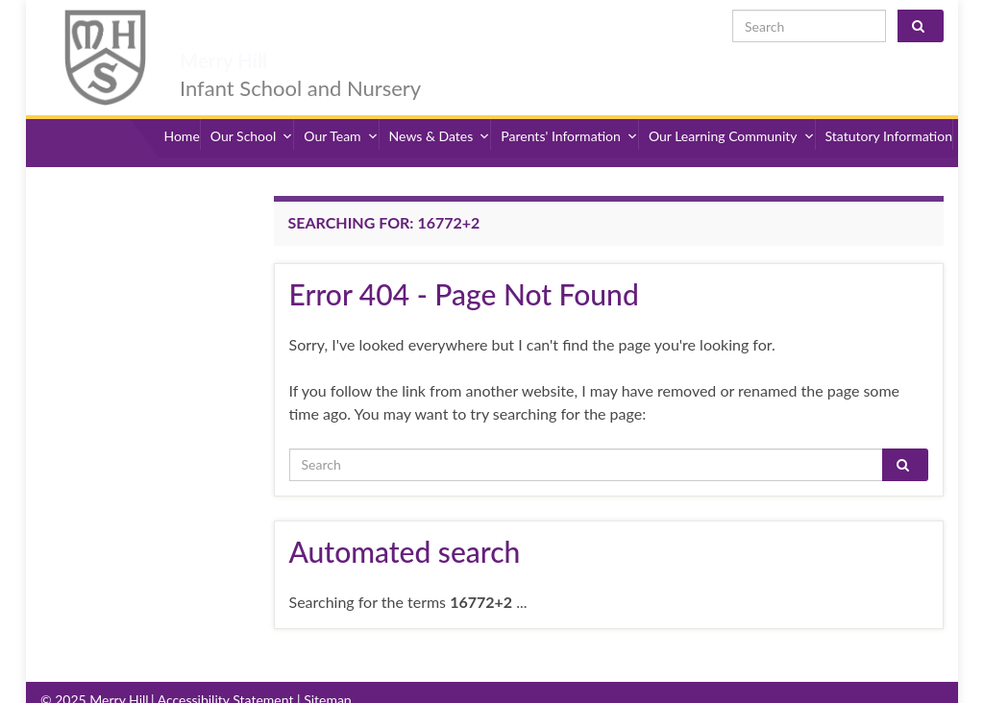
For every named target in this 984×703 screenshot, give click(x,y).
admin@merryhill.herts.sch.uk (850, 684)
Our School (252, 113)
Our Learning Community (732, 113)
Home (181, 113)
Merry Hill (256, 31)
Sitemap (328, 667)
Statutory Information (888, 113)
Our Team (341, 113)
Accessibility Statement (226, 667)
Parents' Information (569, 113)
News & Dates (440, 113)
